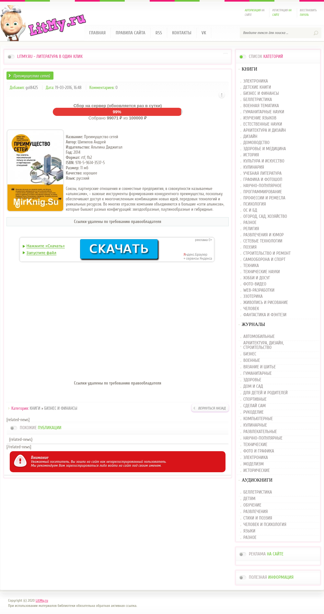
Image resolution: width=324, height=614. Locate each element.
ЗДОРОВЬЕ (252, 380)
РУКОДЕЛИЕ (253, 412)
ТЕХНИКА (251, 265)
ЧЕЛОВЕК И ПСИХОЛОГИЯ (264, 524)
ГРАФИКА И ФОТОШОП (262, 179)
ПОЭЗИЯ (250, 247)
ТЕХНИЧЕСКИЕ (255, 444)
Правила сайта (130, 33)
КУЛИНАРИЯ (253, 167)
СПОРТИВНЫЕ (255, 399)
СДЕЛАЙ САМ (254, 405)
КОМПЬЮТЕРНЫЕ (258, 418)
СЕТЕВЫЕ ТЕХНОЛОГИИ (262, 241)
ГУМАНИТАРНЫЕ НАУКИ (263, 112)
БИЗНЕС (249, 354)
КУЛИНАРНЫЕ (255, 425)
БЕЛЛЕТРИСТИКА (257, 99)
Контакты (181, 33)
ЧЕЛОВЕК (251, 309)
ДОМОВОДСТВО (256, 142)
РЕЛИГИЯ (251, 229)
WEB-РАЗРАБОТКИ (258, 290)
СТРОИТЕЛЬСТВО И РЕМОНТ (267, 253)
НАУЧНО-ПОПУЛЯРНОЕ (262, 186)
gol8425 (32, 87)
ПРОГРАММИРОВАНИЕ (262, 192)
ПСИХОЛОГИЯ (254, 204)
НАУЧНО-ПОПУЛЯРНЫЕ (263, 438)
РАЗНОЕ (250, 222)
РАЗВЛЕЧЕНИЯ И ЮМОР (263, 235)
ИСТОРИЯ (251, 155)
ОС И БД (250, 210)
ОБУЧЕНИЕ (252, 505)
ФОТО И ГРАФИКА (258, 451)
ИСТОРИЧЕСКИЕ (256, 470)
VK (204, 33)
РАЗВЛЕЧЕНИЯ (255, 511)
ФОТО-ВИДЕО (254, 284)
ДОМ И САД (253, 386)
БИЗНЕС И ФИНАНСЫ (60, 408)
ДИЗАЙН (250, 136)
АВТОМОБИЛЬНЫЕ (259, 336)
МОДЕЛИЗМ (253, 464)
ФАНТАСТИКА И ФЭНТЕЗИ (264, 315)
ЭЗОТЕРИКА (253, 296)
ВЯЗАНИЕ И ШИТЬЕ (259, 367)
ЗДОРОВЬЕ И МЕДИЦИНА (264, 149)
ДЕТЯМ (249, 498)
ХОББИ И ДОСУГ (256, 278)
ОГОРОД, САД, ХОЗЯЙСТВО (265, 216)
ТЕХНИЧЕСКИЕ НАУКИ (261, 272)
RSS (159, 33)
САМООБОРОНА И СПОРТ (264, 259)
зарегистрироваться (82, 465)
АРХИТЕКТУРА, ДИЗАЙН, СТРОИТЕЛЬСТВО (263, 345)
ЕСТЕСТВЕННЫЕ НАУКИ (262, 124)
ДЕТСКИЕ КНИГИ (257, 87)
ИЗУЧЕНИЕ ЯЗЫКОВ (259, 118)
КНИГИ (35, 408)
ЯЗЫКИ (249, 531)
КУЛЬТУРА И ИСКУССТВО (263, 161)
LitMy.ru (42, 600)
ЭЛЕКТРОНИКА (255, 81)
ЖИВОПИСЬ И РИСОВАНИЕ (265, 302)
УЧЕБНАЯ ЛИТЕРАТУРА (262, 173)
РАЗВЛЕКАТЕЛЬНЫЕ (260, 431)
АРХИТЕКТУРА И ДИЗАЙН (264, 130)
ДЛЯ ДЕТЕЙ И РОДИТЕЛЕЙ (265, 393)
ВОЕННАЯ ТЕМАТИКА (261, 106)
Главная (97, 33)
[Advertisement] (117, 329)
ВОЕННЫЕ (251, 360)
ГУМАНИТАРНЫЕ (257, 373)
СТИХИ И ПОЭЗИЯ (257, 518)
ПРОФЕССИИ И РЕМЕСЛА (264, 198)
